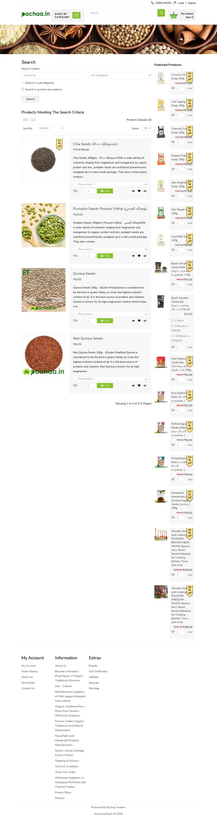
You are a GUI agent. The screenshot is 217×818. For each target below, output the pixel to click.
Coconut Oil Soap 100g (178, 76)
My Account (28, 666)
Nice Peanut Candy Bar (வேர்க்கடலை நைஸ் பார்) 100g (181, 364)
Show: (135, 128)
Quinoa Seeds (84, 273)
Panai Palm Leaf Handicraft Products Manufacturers (67, 740)
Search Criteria (30, 69)
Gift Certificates (98, 671)
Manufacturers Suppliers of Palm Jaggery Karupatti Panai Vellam (70, 696)
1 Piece (177, 320)
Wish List (27, 677)
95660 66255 (163, 3)
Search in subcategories (37, 83)
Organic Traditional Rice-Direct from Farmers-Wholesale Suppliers (70, 711)
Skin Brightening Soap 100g (181, 184)
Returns (59, 798)
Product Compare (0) (139, 120)
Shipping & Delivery (67, 761)
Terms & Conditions (66, 766)
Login (181, 3)
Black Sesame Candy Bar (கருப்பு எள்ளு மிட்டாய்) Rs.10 (180, 303)
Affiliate (93, 677)
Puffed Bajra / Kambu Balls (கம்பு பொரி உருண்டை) (179, 429)
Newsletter (28, 683)
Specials (94, 683)
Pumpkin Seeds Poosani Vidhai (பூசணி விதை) (110, 208)
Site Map (94, 688)
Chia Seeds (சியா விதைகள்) (95, 144)
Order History (29, 671)
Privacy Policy (63, 792)
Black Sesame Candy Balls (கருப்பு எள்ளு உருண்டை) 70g (180, 269)
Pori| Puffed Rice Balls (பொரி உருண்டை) (181, 396)
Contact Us (28, 688)
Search (161, 13)
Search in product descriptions (41, 89)
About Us (60, 666)
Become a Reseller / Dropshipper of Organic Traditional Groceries (69, 676)
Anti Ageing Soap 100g (178, 103)
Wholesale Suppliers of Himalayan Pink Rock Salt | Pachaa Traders (70, 782)
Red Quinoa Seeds (88, 338)
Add (106, 191)
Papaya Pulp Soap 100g (178, 157)
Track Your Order (65, 772)
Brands (93, 666)
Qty (75, 190)
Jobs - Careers (63, 686)
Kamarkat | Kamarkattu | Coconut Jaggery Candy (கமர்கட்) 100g (181, 500)
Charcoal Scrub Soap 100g (180, 130)
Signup (192, 3)
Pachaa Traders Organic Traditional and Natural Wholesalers (69, 725)
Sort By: (27, 128)
